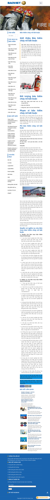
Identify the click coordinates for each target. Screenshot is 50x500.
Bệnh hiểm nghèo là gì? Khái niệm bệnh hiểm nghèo (34, 423)
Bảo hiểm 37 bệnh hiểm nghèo (13, 49)
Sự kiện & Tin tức (12, 190)
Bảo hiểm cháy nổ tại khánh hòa (35, 415)
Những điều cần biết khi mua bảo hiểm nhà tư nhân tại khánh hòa (35, 408)
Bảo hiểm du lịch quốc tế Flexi (12, 58)
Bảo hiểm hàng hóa (12, 62)
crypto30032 (10, 168)
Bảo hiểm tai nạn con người (13, 98)
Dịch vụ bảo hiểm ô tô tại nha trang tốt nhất (34, 446)
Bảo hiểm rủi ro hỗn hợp (12, 90)
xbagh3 (9, 193)
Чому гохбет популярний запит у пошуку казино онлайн (13, 121)
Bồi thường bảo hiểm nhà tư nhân (16, 469)
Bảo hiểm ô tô (12, 86)
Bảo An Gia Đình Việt (12, 45)
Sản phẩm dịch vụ (12, 187)
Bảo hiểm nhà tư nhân (12, 82)
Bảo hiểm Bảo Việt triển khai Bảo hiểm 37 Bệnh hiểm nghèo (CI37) (34, 431)
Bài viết (9, 160)
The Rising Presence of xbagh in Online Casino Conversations (12, 128)
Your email (22, 485)
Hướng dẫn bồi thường (11, 180)
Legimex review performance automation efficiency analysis (12, 143)
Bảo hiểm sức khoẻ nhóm (12, 94)
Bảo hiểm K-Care (12, 70)
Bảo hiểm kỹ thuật (11, 74)
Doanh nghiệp (11, 171)
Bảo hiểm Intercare (11, 66)
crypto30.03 (10, 165)
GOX (9, 177)
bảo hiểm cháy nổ (27, 376)
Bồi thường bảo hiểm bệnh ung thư (17, 477)
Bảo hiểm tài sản (12, 102)
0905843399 (29, 378)
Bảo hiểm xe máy (13, 109)
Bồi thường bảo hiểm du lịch (15, 474)
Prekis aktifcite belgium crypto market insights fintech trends (11, 136)
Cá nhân (10, 162)
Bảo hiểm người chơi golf (12, 78)
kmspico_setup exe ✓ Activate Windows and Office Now (13, 149)
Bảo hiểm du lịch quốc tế (12, 54)
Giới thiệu (10, 174)
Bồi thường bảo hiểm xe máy (15, 472)
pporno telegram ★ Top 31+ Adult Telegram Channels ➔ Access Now (27, 401)
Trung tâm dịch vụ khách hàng (15, 464)
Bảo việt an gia (12, 112)
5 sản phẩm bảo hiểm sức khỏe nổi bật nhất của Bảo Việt (34, 438)
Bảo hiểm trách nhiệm (12, 105)
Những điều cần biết (12, 184)
